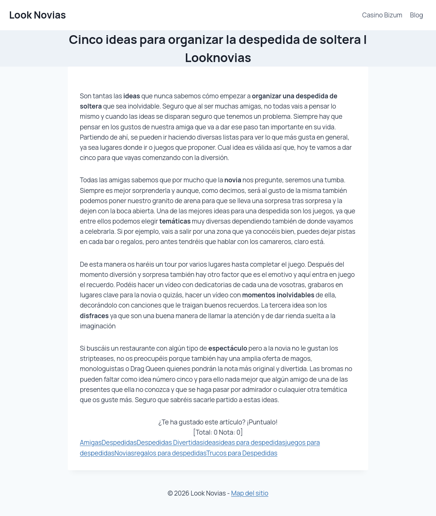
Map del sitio (249, 493)
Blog (416, 15)
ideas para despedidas (252, 442)
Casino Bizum (382, 15)
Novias (124, 453)
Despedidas (119, 442)
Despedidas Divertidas (170, 442)
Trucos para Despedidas (241, 453)
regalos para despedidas (170, 453)
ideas (211, 442)
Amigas (91, 442)
